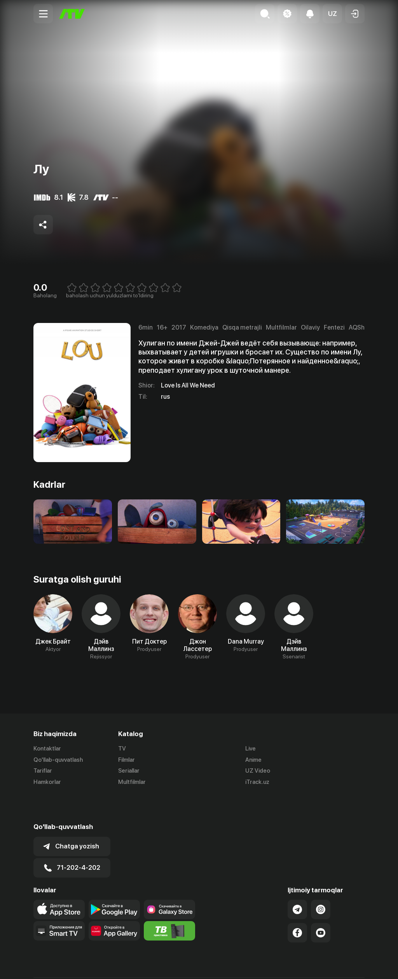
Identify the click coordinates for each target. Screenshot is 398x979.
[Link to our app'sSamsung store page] (169, 882)
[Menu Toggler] (43, 13)
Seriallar (129, 771)
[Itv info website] (169, 903)
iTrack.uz (257, 782)
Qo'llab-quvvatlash (58, 759)
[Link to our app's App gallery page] (114, 903)
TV (122, 748)
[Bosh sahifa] (72, 13)
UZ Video (257, 771)
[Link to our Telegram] (297, 882)
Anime (253, 759)
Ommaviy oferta (289, 964)
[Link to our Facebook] (297, 905)
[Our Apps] (59, 903)
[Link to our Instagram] (320, 882)
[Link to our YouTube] (320, 905)
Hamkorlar (47, 782)
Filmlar (126, 759)
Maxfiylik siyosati (342, 964)
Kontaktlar (47, 748)
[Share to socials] (43, 224)
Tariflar (42, 771)
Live (250, 748)
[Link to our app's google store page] (114, 882)
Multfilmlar (132, 782)
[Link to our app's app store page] (59, 882)
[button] (332, 13)
